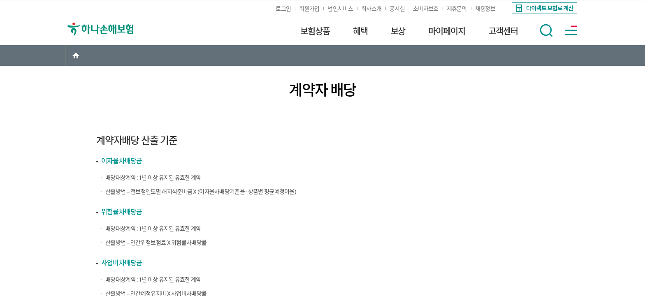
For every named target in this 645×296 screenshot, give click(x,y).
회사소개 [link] (371, 8)
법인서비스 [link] (340, 8)
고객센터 (503, 31)
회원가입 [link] (309, 8)
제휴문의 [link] (457, 8)
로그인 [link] (283, 8)
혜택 (360, 31)
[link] (544, 8)
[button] (546, 30)
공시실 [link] (397, 8)
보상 (398, 31)
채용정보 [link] (485, 8)
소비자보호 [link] (426, 8)
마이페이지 (446, 31)
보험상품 (315, 31)
